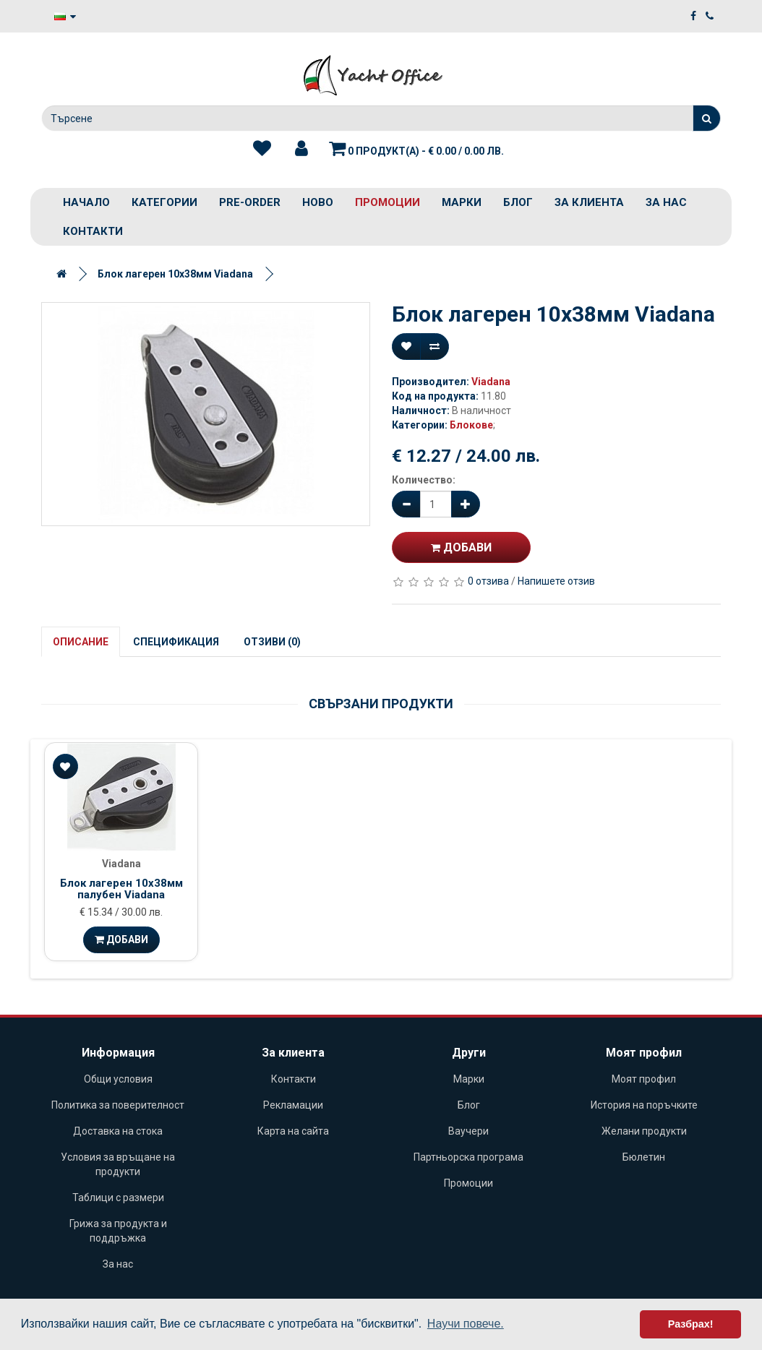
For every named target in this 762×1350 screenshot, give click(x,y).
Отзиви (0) (272, 642)
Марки (461, 202)
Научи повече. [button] (465, 1323)
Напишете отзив (556, 581)
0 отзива (488, 581)
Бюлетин (643, 1157)
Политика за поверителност (117, 1105)
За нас (666, 202)
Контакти (93, 231)
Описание (80, 642)
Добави (461, 547)
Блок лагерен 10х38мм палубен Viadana (121, 889)
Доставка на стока (118, 1131)
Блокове (471, 425)
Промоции (387, 202)
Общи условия (118, 1079)
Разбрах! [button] (691, 1324)
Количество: (423, 480)
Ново (317, 202)
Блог (518, 202)
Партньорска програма (468, 1157)
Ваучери (468, 1131)
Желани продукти (644, 1131)
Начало (86, 202)
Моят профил (644, 1079)
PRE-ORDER (250, 202)
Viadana (490, 381)
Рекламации (293, 1105)
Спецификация (176, 642)
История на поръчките (644, 1105)
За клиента (589, 202)
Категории (164, 202)
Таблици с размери (118, 1197)
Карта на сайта (293, 1131)
